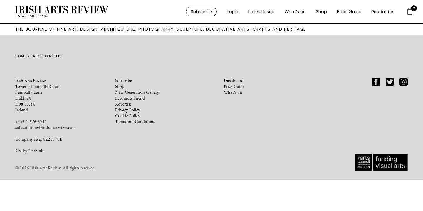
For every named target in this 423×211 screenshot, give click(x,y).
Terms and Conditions (135, 121)
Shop (321, 11)
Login (232, 11)
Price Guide (349, 11)
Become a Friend (130, 98)
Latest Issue (261, 11)
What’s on (295, 11)
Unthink (35, 150)
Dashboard (234, 80)
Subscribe (201, 11)
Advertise (123, 103)
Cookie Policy (127, 115)
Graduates (383, 11)
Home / (23, 56)
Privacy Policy (127, 109)
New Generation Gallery (137, 92)
